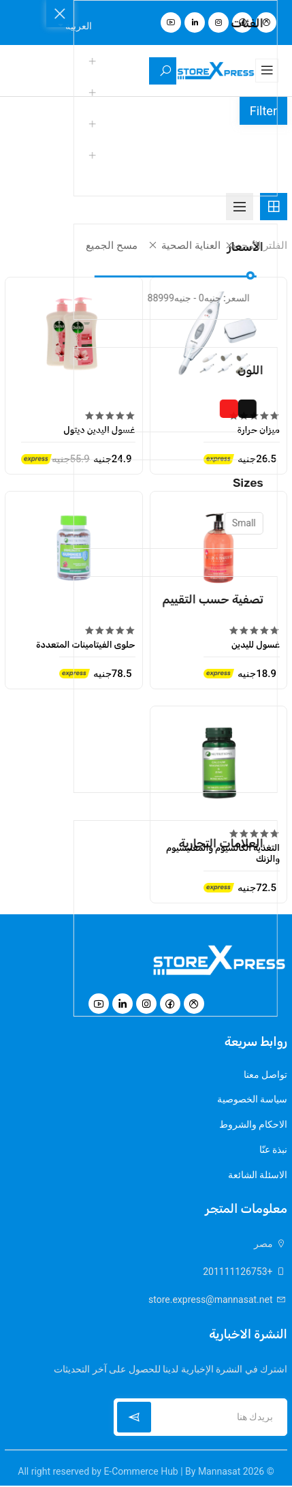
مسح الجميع (108, 245)
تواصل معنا (265, 1074)
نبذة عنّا (273, 1150)
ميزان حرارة (258, 428)
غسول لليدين (255, 642)
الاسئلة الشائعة (257, 1176)
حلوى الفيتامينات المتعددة (85, 642)
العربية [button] (77, 25)
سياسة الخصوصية (252, 1099)
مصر (270, 1245)
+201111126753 (245, 1272)
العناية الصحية (181, 245)
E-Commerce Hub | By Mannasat (171, 1472)
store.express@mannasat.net (217, 1300)
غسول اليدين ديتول (99, 428)
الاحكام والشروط (253, 1125)
